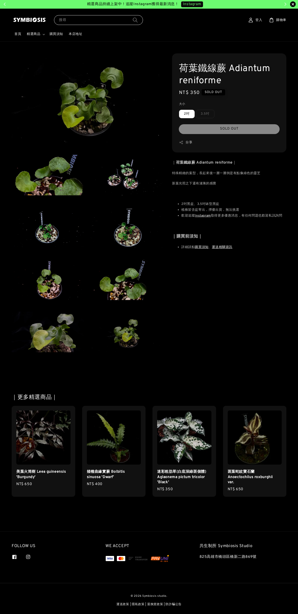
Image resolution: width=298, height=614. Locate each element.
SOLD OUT (229, 129)
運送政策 (122, 604)
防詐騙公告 (174, 604)
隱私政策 (138, 604)
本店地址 (75, 34)
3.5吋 (205, 114)
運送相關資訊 (222, 247)
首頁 (17, 34)
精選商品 (33, 34)
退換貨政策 (155, 604)
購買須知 (56, 34)
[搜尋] (135, 19)
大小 (182, 104)
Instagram (203, 216)
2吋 (187, 114)
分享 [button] (185, 142)
